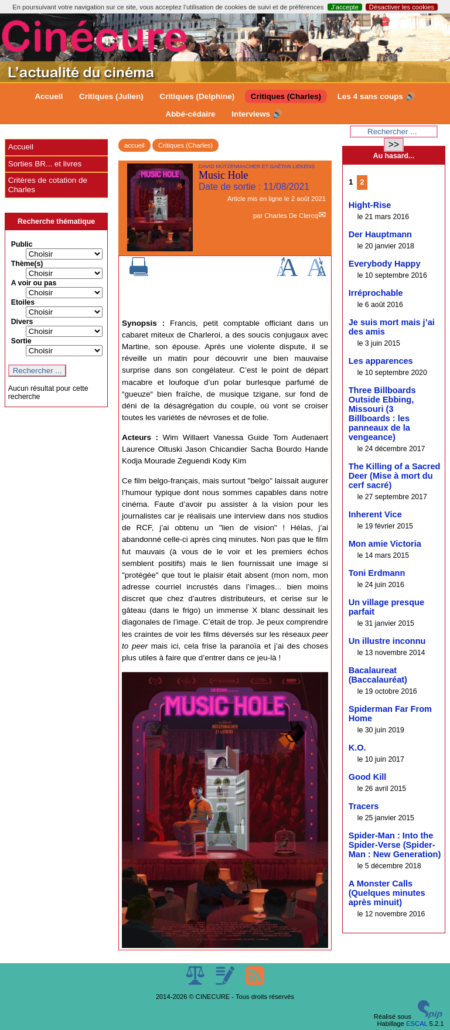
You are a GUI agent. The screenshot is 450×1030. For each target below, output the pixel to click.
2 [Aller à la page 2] (362, 182)
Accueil (49, 96)
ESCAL (416, 1023)
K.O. (357, 747)
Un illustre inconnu (387, 641)
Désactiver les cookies (401, 7)
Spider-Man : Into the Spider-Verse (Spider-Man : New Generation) (395, 845)
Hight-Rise (370, 205)
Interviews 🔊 (256, 114)
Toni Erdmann (377, 573)
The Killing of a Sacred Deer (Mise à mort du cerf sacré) (395, 476)
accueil (134, 145)
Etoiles (23, 302)
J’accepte (345, 7)
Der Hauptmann (380, 234)
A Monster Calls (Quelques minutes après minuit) (387, 893)
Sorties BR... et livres (44, 163)
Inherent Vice (375, 514)
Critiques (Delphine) (196, 96)
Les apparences (381, 361)
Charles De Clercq (291, 215)
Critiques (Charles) (286, 96)
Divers (22, 322)
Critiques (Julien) (111, 96)
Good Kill (368, 777)
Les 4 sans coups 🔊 (376, 96)
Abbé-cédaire (190, 114)
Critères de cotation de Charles (47, 185)
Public (22, 244)
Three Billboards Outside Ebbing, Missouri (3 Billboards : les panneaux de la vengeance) (382, 414)
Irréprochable (376, 293)
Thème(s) (27, 264)
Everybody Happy (385, 263)
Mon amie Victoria (385, 543)
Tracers (364, 806)
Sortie (21, 341)
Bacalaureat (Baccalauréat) (378, 675)
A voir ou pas (34, 283)
